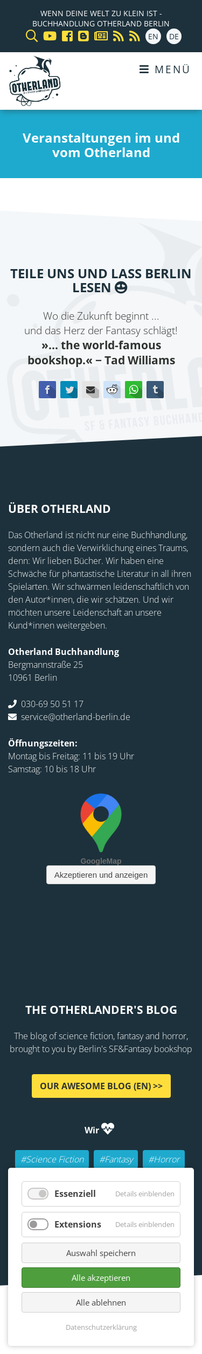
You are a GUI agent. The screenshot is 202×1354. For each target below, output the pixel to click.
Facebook (47, 389)
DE (174, 36)
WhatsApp (133, 389)
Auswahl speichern (101, 1252)
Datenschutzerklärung (101, 1327)
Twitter (69, 389)
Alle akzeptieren (101, 1277)
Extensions (77, 1224)
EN (153, 36)
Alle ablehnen (101, 1302)
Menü (165, 69)
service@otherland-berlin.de (75, 717)
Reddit (112, 389)
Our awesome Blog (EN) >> (101, 1086)
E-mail (90, 389)
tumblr (155, 389)
